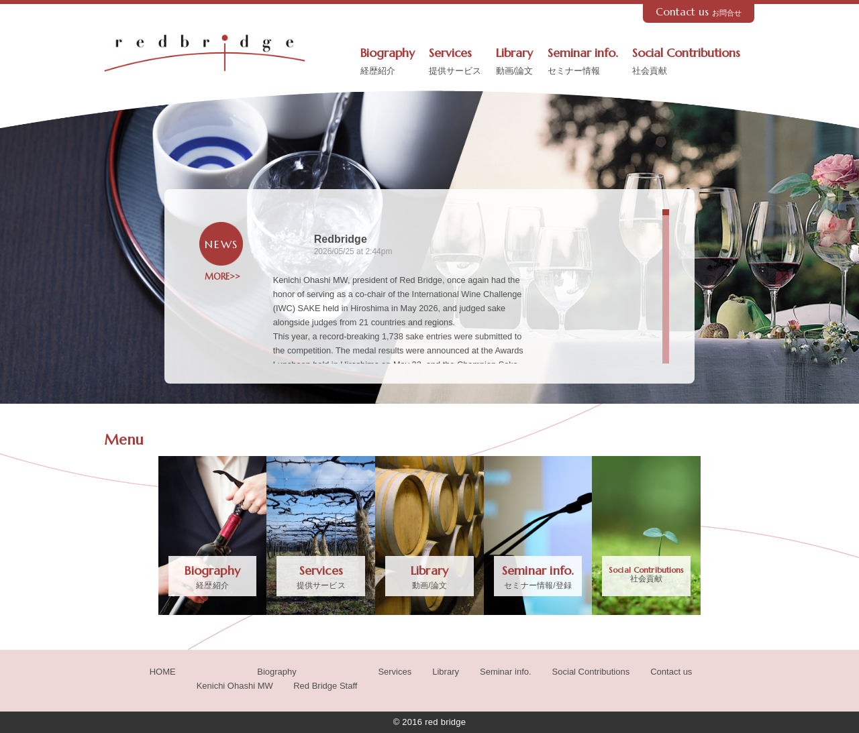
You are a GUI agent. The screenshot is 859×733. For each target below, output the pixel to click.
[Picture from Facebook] (564, 273)
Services (455, 62)
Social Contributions (686, 62)
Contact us (699, 11)
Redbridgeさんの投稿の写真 (601, 316)
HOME (163, 672)
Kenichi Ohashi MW (235, 686)
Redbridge (340, 239)
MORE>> (221, 277)
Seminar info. (583, 62)
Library (515, 62)
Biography (387, 62)
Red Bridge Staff (325, 686)
